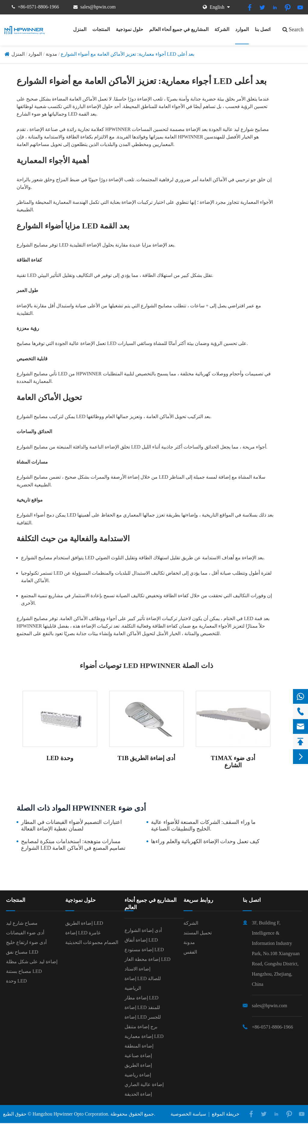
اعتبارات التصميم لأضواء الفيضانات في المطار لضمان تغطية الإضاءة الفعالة (71, 825)
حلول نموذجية (129, 29)
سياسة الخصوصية (188, 1113)
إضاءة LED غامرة (82, 932)
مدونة (51, 54)
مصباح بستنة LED (24, 971)
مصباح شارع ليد (22, 923)
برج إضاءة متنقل (141, 1026)
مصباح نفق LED (22, 952)
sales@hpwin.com (98, 6)
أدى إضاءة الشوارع (143, 930)
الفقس (190, 952)
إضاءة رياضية (138, 1074)
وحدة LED (16, 980)
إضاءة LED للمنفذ (142, 1007)
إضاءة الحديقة (138, 1094)
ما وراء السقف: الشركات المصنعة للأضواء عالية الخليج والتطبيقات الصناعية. (203, 825)
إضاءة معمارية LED (144, 1036)
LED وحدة (59, 758)
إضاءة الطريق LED (84, 923)
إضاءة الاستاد (137, 968)
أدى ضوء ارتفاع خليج (26, 942)
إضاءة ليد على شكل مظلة (31, 961)
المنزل (79, 29)
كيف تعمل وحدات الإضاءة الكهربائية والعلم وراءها (205, 841)
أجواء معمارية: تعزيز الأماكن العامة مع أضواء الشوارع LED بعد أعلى (127, 54)
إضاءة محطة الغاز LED (148, 959)
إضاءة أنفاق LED (141, 939)
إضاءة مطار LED (142, 997)
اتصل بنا (262, 29)
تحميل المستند (197, 932)
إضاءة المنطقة (139, 1045)
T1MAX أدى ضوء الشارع (233, 761)
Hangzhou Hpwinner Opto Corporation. (70, 1113)
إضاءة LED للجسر (143, 1017)
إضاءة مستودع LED (144, 949)
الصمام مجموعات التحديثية (91, 942)
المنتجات (101, 29)
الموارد (242, 29)
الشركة (221, 29)
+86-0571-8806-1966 (38, 6)
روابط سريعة (198, 900)
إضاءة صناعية (138, 1055)
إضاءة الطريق (138, 1065)
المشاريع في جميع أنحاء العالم (178, 29)
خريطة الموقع (225, 1113)
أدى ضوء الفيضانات (25, 932)
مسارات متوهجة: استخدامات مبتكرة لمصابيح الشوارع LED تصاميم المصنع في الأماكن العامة (73, 844)
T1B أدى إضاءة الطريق (147, 758)
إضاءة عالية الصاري (144, 1084)
